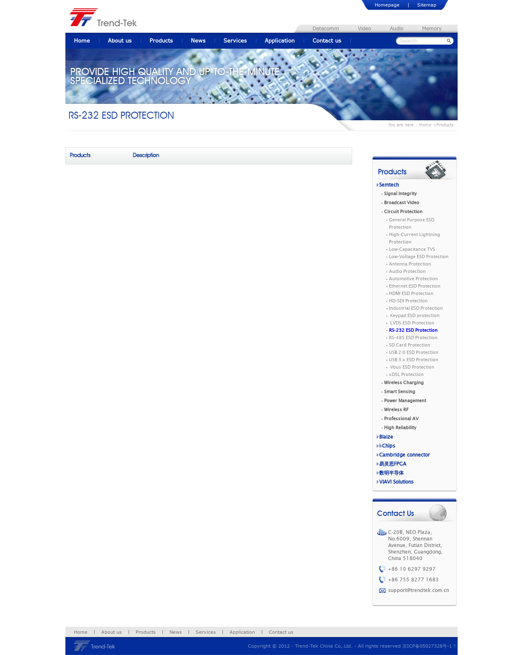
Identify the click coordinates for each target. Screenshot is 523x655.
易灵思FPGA (392, 463)
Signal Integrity (400, 193)
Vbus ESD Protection (411, 367)
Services (235, 40)
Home (82, 40)
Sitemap (426, 4)
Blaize (386, 436)
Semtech (389, 184)
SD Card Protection (409, 345)
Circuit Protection (403, 211)
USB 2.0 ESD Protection (413, 352)
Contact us (327, 40)
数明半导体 (391, 472)
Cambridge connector (404, 454)
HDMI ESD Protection (411, 293)
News (198, 40)
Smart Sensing (399, 391)
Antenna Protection (410, 264)
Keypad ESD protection (414, 315)
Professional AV (401, 418)
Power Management (405, 400)
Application (280, 40)
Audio (396, 28)
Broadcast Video (401, 202)
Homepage (387, 4)
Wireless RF (396, 409)
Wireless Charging (404, 382)
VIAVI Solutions (396, 481)
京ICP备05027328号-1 (427, 645)
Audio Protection (407, 271)
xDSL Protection (406, 374)
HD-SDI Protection (408, 301)
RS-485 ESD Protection (413, 337)
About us (120, 40)
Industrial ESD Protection (416, 308)
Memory (432, 28)
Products (161, 40)
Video (364, 28)
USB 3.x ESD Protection (413, 360)
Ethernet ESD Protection (414, 286)
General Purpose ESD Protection (411, 224)
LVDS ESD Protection (411, 323)
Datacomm (326, 28)
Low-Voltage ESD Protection (419, 256)
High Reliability (400, 427)
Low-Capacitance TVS (412, 249)
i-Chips (387, 445)
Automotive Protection (413, 279)
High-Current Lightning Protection (414, 238)
